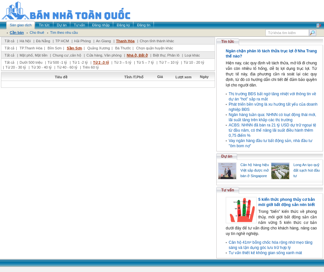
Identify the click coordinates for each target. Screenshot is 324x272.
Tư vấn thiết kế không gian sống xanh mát (265, 253)
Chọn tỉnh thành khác (157, 41)
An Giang (103, 41)
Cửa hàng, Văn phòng (104, 55)
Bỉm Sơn (54, 48)
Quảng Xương (98, 48)
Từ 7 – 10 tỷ (168, 62)
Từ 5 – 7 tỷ (145, 62)
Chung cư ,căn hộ (67, 55)
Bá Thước (123, 48)
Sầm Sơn (74, 48)
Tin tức (227, 41)
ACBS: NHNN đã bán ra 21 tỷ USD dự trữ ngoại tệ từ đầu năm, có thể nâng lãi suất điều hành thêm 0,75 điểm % (272, 130)
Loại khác (192, 55)
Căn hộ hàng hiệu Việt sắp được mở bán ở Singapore (254, 170)
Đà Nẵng (43, 41)
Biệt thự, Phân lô (166, 55)
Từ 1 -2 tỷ (80, 62)
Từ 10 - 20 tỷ (193, 62)
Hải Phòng (82, 41)
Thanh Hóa (125, 41)
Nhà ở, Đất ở (137, 55)
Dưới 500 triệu (31, 62)
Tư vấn (227, 190)
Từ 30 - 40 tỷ (41, 67)
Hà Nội (25, 41)
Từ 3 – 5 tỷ (122, 62)
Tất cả (9, 41)
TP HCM (62, 41)
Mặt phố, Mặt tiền (33, 55)
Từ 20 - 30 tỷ (16, 67)
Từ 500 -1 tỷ (57, 62)
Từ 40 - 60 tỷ (67, 67)
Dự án (226, 156)
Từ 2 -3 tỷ (101, 62)
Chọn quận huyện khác (154, 48)
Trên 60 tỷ (91, 67)
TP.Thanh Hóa (31, 48)
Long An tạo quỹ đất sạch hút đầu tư (306, 170)
